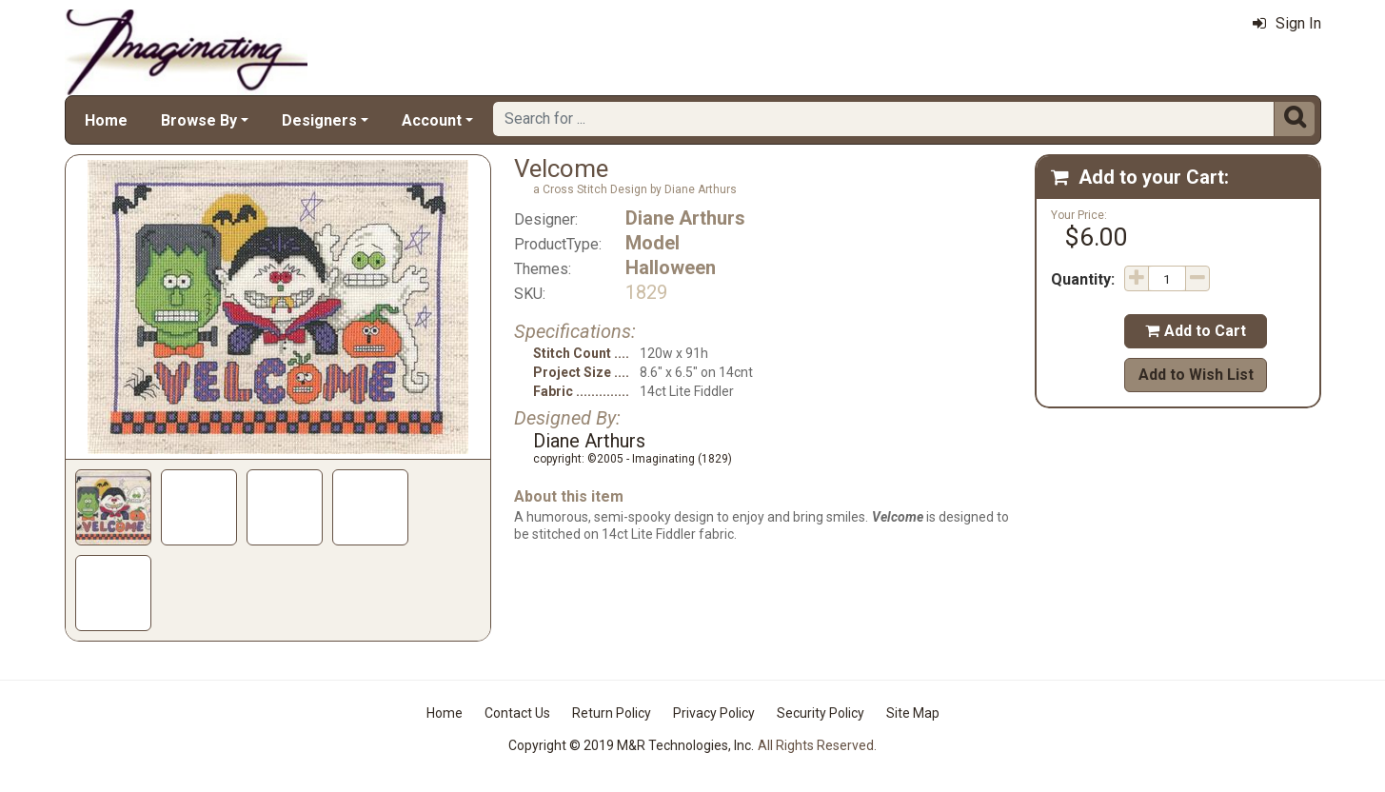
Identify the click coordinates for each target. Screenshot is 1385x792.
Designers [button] (319, 120)
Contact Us (517, 713)
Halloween (670, 267)
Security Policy (820, 713)
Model (652, 242)
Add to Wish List (1196, 375)
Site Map (913, 713)
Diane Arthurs (685, 218)
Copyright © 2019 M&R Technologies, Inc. (631, 745)
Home (106, 120)
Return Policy (611, 713)
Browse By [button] (199, 120)
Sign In (1287, 23)
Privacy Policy (714, 713)
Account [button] (432, 120)
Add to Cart (1195, 331)
